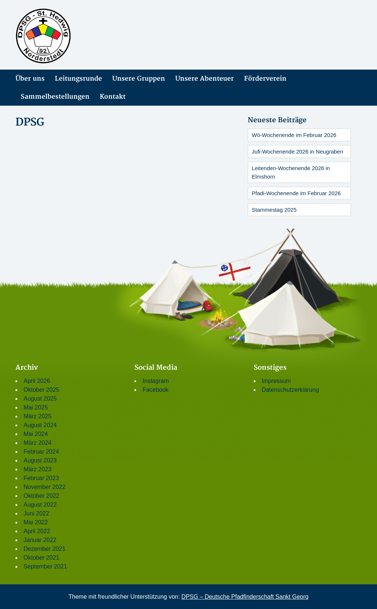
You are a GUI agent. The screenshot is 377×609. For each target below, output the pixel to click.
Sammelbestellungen (55, 97)
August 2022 (40, 504)
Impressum (276, 381)
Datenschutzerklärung (290, 390)
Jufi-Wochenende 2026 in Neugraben (297, 151)
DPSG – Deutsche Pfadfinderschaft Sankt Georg (245, 597)
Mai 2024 (36, 434)
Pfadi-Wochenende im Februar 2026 (296, 193)
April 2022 (37, 531)
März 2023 (38, 469)
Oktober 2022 (41, 496)
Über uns (30, 78)
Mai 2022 (36, 522)
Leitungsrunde (78, 78)
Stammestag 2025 (274, 210)
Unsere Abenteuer (204, 78)
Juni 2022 (36, 513)
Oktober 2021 (41, 558)
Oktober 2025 (41, 390)
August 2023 (40, 460)
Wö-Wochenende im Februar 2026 (294, 135)
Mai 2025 (36, 407)
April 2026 (37, 381)
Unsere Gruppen (138, 78)
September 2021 (45, 566)
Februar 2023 (41, 478)
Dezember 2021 (45, 549)
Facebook (155, 390)
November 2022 (45, 487)
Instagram (155, 381)
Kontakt (113, 97)
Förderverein (265, 78)
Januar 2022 (40, 540)
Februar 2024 (41, 451)
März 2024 (38, 443)
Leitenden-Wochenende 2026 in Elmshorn (291, 172)
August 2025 (40, 398)
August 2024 (40, 425)
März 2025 (38, 416)
